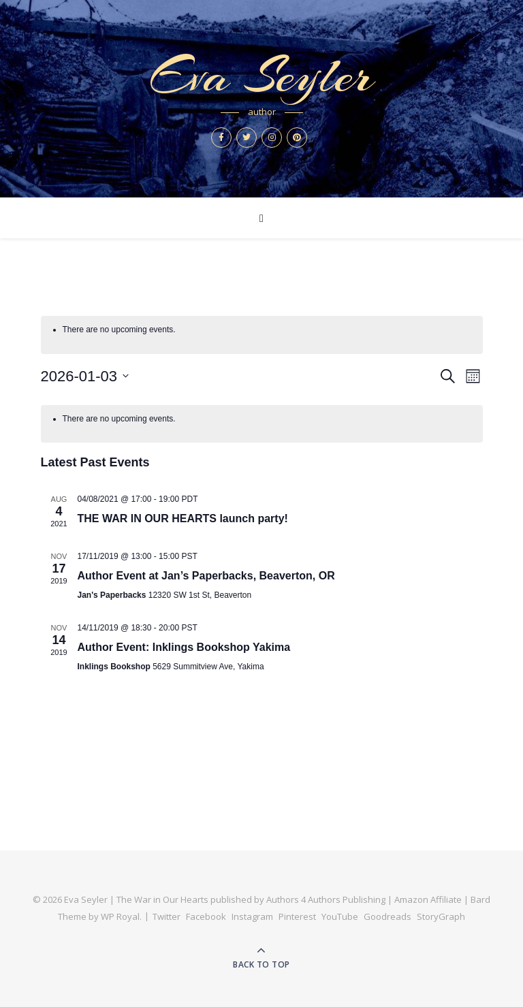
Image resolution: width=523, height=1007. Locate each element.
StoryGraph (441, 916)
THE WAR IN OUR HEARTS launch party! (183, 518)
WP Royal (120, 916)
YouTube (339, 916)
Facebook (206, 916)
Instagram (252, 916)
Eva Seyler (261, 75)
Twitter (166, 916)
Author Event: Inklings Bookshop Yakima (184, 647)
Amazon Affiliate (428, 899)
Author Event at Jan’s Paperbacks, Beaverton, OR (206, 575)
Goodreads (387, 916)
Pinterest (297, 916)
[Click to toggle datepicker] (85, 376)
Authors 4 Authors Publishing (325, 899)
